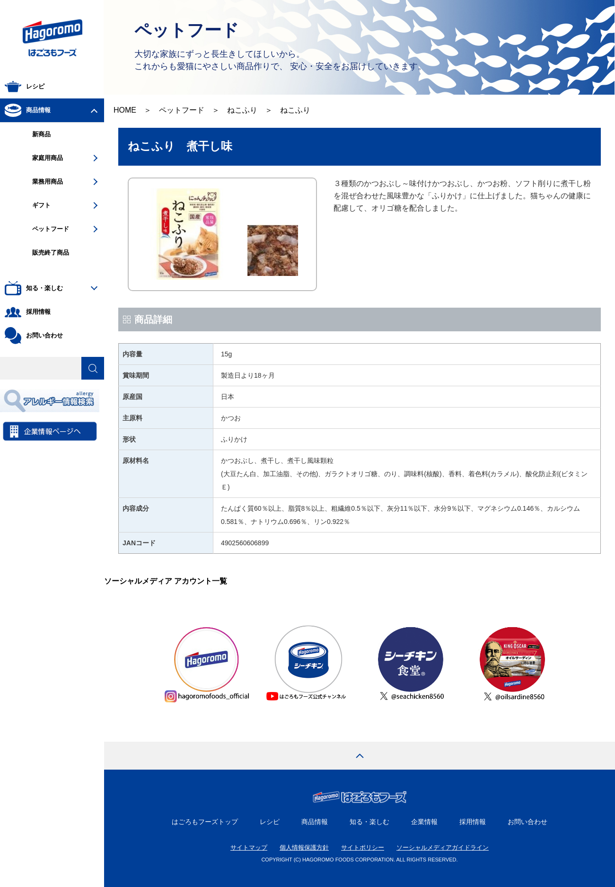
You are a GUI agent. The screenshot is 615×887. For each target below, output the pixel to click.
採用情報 (472, 821)
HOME (125, 110)
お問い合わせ (527, 821)
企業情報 (424, 821)
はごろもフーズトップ (205, 821)
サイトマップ (248, 847)
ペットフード (181, 110)
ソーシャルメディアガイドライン (442, 847)
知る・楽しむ (369, 821)
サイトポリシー (362, 847)
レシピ (270, 821)
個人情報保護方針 (304, 847)
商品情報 (314, 821)
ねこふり (242, 110)
